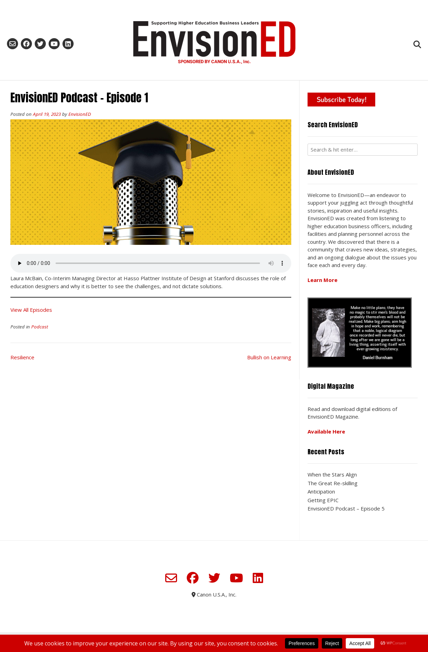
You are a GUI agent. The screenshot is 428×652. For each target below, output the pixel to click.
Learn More (322, 279)
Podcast (39, 327)
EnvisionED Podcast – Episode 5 (346, 508)
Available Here (326, 431)
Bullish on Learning (269, 357)
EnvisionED (79, 114)
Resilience (22, 357)
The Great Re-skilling (333, 483)
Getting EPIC (323, 500)
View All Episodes (31, 309)
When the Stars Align (332, 474)
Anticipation (321, 491)
